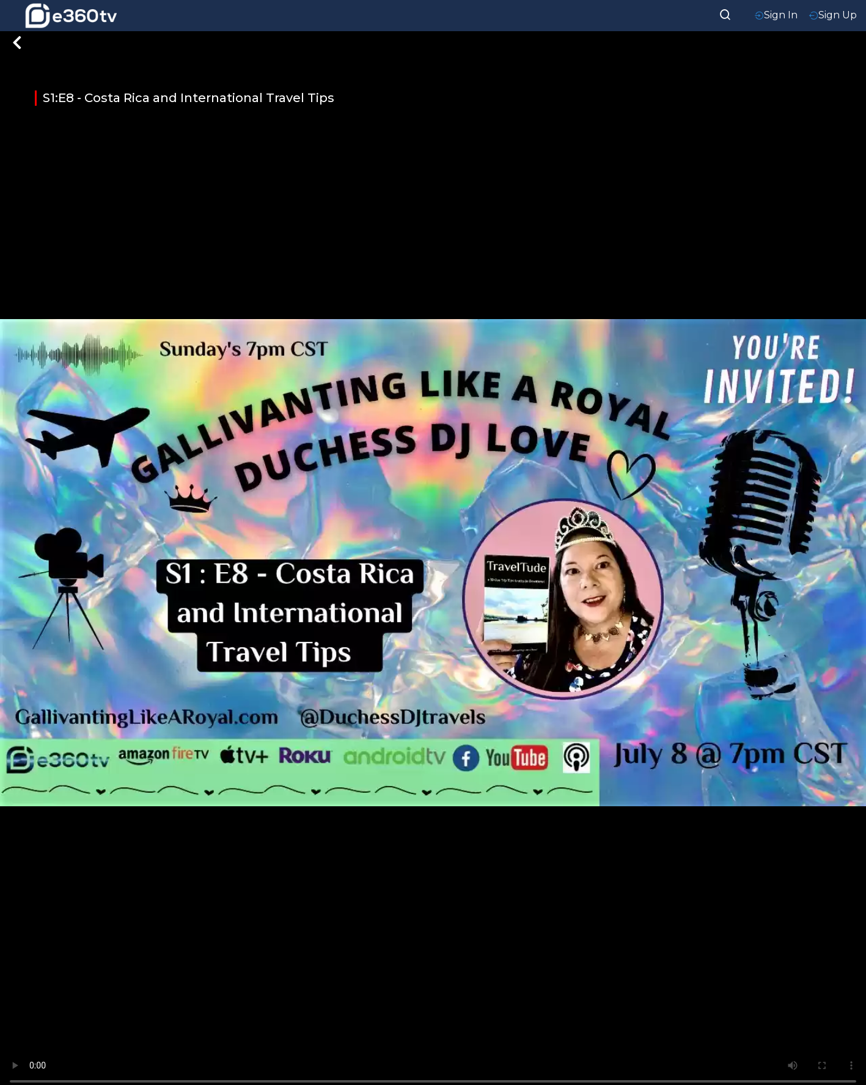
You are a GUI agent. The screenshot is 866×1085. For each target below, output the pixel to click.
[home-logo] (71, 15)
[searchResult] (725, 13)
